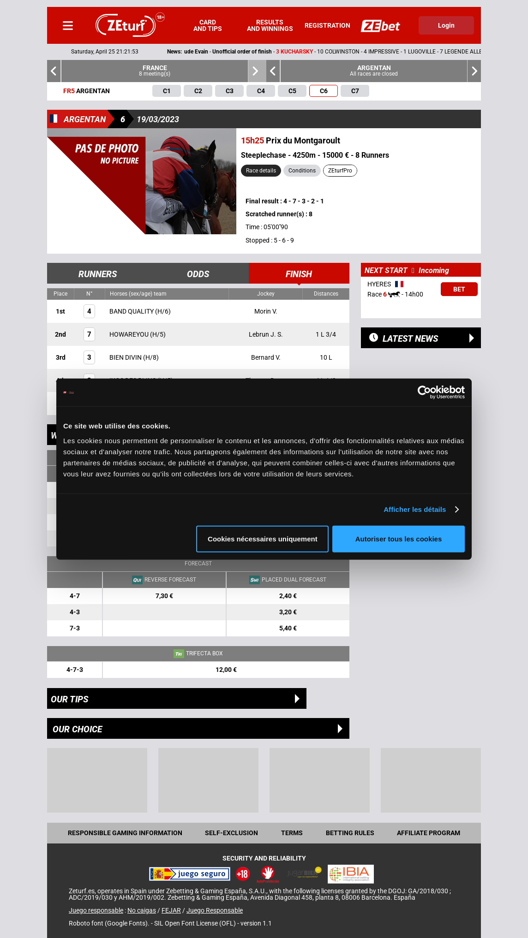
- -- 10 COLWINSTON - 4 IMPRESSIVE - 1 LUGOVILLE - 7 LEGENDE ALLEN (304, 51)
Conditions (302, 170)
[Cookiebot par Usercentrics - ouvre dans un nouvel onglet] (424, 392)
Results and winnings (270, 25)
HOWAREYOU (129, 334)
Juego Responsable (214, 910)
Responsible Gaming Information (125, 833)
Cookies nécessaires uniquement (263, 538)
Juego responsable (96, 910)
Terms (292, 833)
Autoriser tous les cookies (398, 538)
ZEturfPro (340, 170)
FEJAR (171, 910)
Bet (459, 289)
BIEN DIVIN (126, 357)
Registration (327, 25)
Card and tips (207, 25)
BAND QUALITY (132, 311)
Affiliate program (428, 833)
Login (446, 25)
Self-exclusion (231, 833)
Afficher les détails (415, 509)
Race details (261, 170)
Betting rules (350, 833)
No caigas (141, 910)
